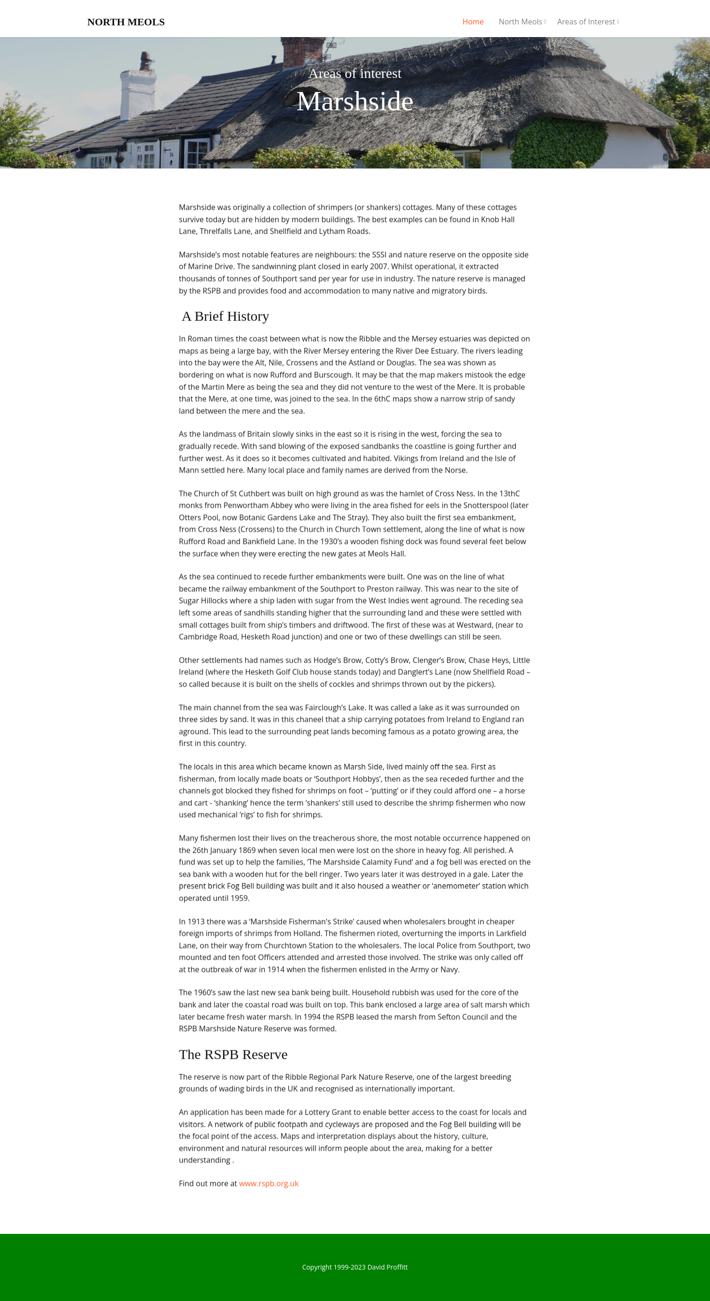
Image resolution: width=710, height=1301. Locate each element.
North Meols (520, 21)
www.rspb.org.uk (269, 1185)
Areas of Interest (586, 21)
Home (473, 21)
